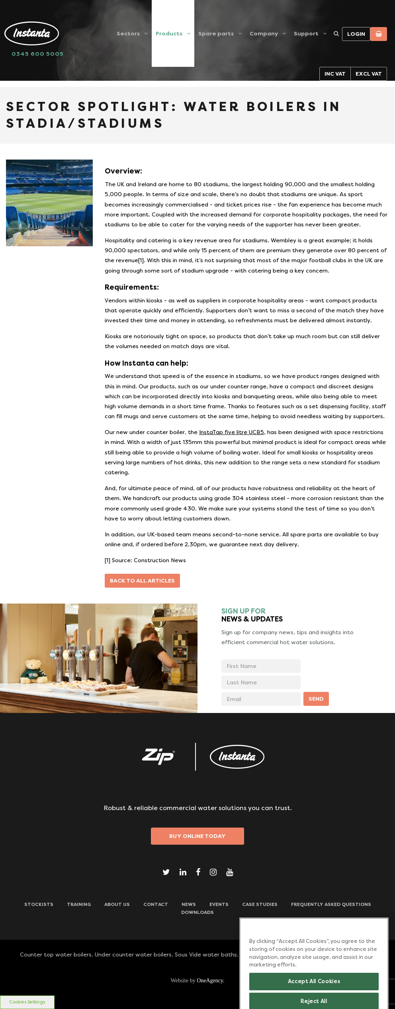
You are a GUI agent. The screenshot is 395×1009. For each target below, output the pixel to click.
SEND (316, 698)
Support (306, 33)
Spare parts (216, 33)
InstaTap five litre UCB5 (231, 432)
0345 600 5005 (38, 54)
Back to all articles (142, 580)
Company (264, 33)
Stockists (38, 904)
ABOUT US (117, 904)
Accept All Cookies (314, 989)
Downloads (197, 912)
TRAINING (79, 904)
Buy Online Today (197, 836)
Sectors (128, 33)
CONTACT (155, 904)
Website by (197, 981)
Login (356, 34)
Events (219, 904)
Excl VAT (369, 73)
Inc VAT (335, 73)
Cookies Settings (27, 1002)
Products (169, 33)
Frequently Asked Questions (331, 904)
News (189, 904)
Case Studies (260, 904)
